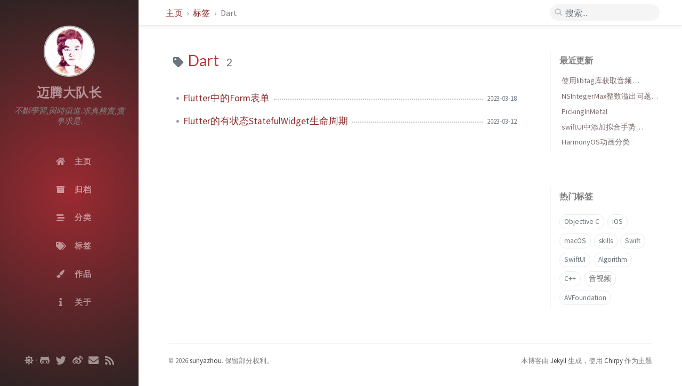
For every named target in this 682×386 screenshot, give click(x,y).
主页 (175, 12)
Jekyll (558, 360)
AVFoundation (585, 297)
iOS (617, 221)
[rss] (109, 360)
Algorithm (612, 259)
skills (606, 240)
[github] (45, 360)
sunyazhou (206, 360)
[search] (605, 13)
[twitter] (61, 360)
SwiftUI (575, 259)
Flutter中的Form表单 (226, 98)
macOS (575, 240)
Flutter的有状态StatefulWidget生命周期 (265, 121)
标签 (202, 12)
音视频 (600, 278)
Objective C (581, 221)
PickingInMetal (584, 111)
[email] (93, 360)
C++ (570, 278)
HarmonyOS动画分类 (596, 142)
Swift (632, 240)
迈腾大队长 (69, 92)
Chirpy (613, 360)
